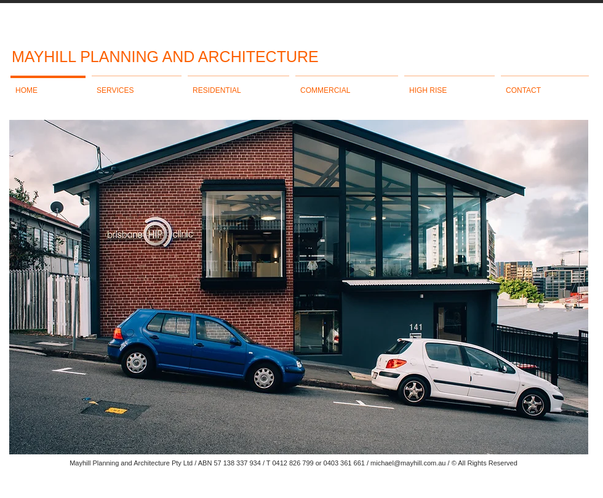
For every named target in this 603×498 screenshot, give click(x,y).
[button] (298, 287)
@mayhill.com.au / (422, 463)
